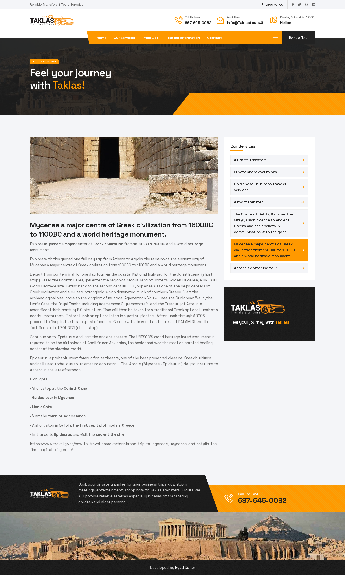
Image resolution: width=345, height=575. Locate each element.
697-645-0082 (198, 22)
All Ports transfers (250, 159)
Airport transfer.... (250, 202)
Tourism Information (183, 38)
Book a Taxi (298, 37)
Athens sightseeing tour (255, 268)
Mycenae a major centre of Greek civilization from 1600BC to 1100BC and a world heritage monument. (264, 250)
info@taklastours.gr (246, 22)
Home (101, 38)
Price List (150, 38)
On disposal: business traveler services (260, 187)
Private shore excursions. (256, 172)
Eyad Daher (185, 567)
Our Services (124, 38)
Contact (214, 38)
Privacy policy (272, 4)
